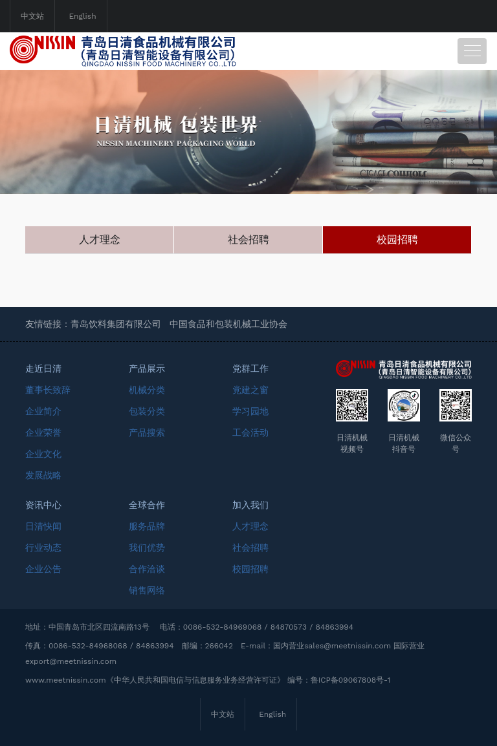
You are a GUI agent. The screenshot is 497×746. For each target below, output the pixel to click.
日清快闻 (43, 526)
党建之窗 (250, 390)
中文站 (32, 16)
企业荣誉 (43, 432)
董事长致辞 (48, 390)
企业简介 (43, 411)
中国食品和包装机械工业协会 (228, 324)
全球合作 (147, 505)
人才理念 (99, 239)
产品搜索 (147, 432)
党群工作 (250, 368)
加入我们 (250, 505)
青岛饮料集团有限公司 (116, 324)
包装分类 (147, 411)
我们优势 (147, 547)
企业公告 (43, 569)
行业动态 (43, 547)
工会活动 (250, 432)
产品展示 (147, 368)
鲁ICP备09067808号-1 (351, 680)
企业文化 (43, 454)
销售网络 (147, 590)
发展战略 (43, 475)
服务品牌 (147, 526)
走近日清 (43, 368)
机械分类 (147, 390)
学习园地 (250, 411)
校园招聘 (397, 239)
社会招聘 (248, 239)
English (82, 16)
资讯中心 (43, 505)
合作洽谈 (147, 569)
